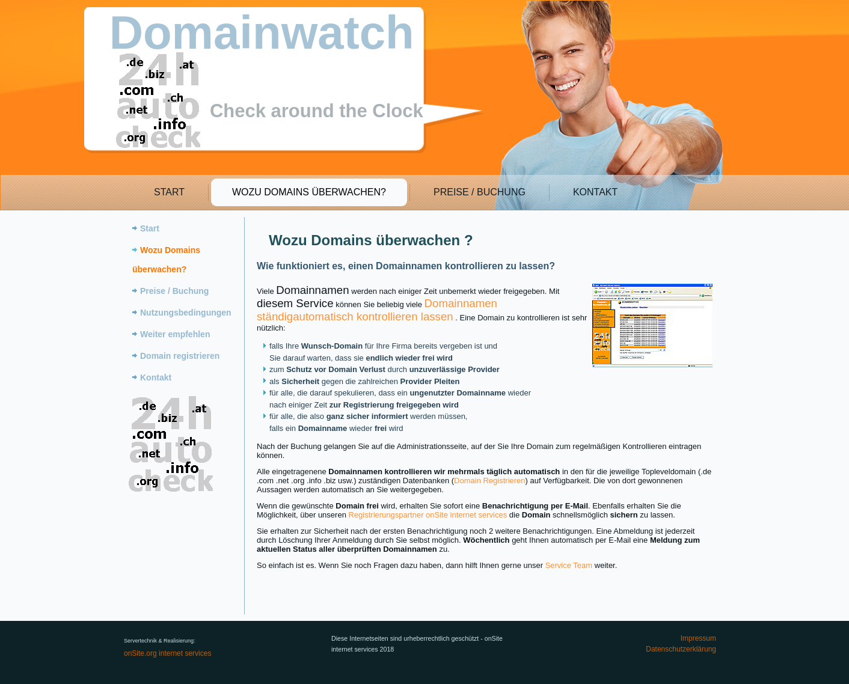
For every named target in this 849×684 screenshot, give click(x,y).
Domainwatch (261, 32)
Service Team (569, 565)
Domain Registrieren (490, 480)
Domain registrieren (179, 356)
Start (168, 192)
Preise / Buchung (479, 192)
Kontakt (594, 192)
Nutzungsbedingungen (185, 312)
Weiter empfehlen (175, 334)
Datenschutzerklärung (681, 649)
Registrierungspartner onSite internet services (427, 514)
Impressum (698, 638)
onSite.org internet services (167, 653)
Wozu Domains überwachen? (308, 192)
